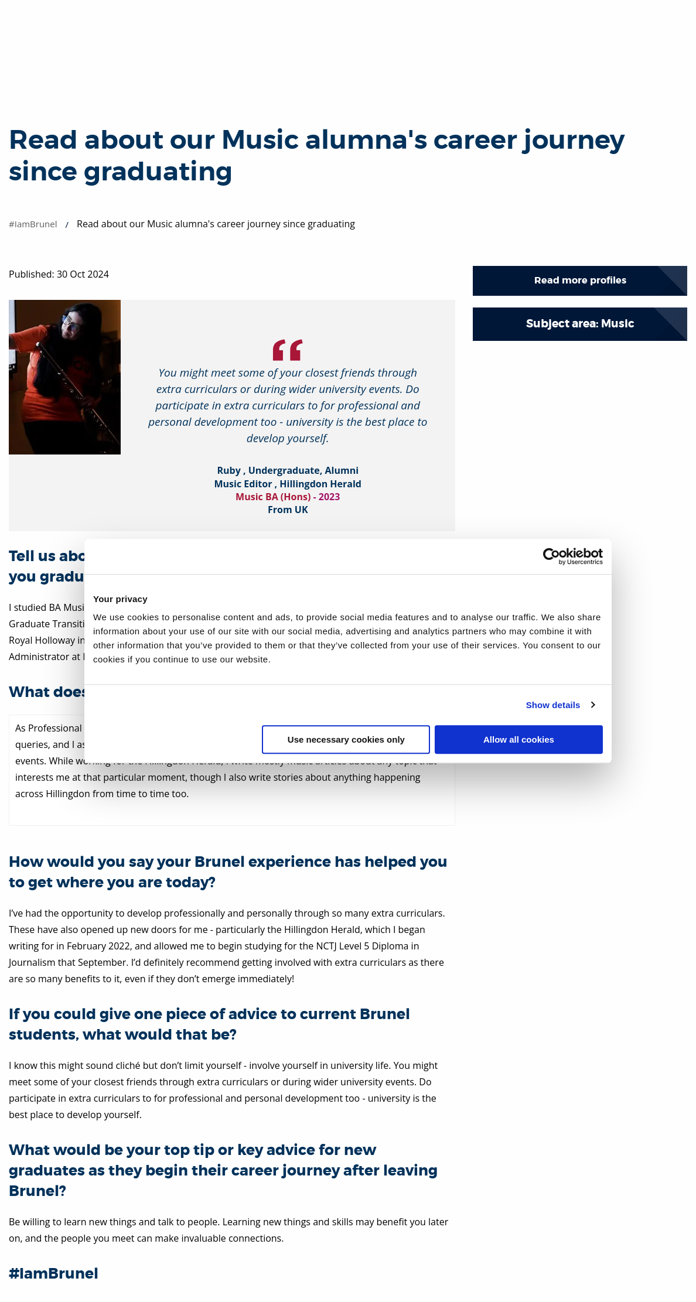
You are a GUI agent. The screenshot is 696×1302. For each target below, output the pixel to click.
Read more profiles (580, 280)
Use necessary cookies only (346, 739)
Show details (553, 705)
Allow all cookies (518, 739)
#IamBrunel (33, 224)
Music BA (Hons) (273, 496)
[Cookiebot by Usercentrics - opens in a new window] (551, 556)
